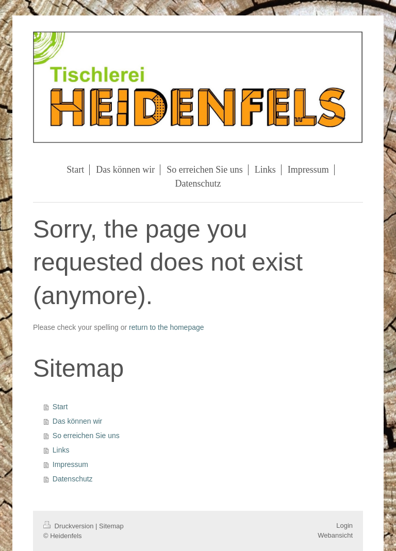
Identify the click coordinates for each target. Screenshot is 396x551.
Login (344, 525)
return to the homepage (166, 327)
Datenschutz (73, 479)
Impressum (70, 464)
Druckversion (69, 526)
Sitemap (111, 526)
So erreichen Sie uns (86, 435)
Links (61, 450)
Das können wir (78, 421)
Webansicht (335, 535)
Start (60, 407)
